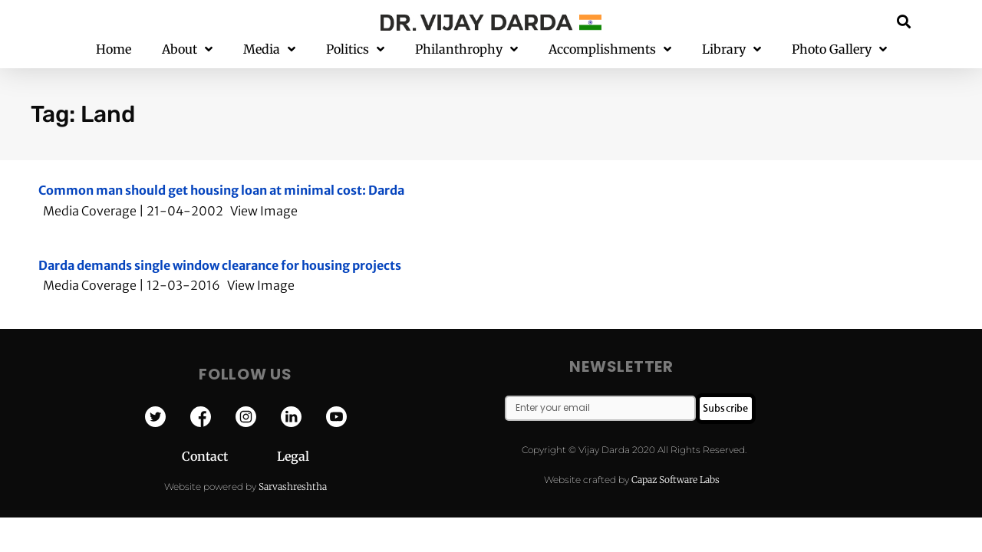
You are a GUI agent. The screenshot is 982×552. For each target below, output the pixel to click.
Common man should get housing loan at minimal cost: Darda (221, 190)
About (187, 49)
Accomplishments (610, 49)
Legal (293, 456)
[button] (904, 21)
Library (731, 49)
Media (269, 49)
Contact (229, 456)
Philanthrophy (466, 49)
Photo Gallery (839, 49)
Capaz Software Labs (675, 479)
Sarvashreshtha (293, 486)
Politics (355, 49)
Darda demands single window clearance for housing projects (219, 265)
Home (113, 49)
